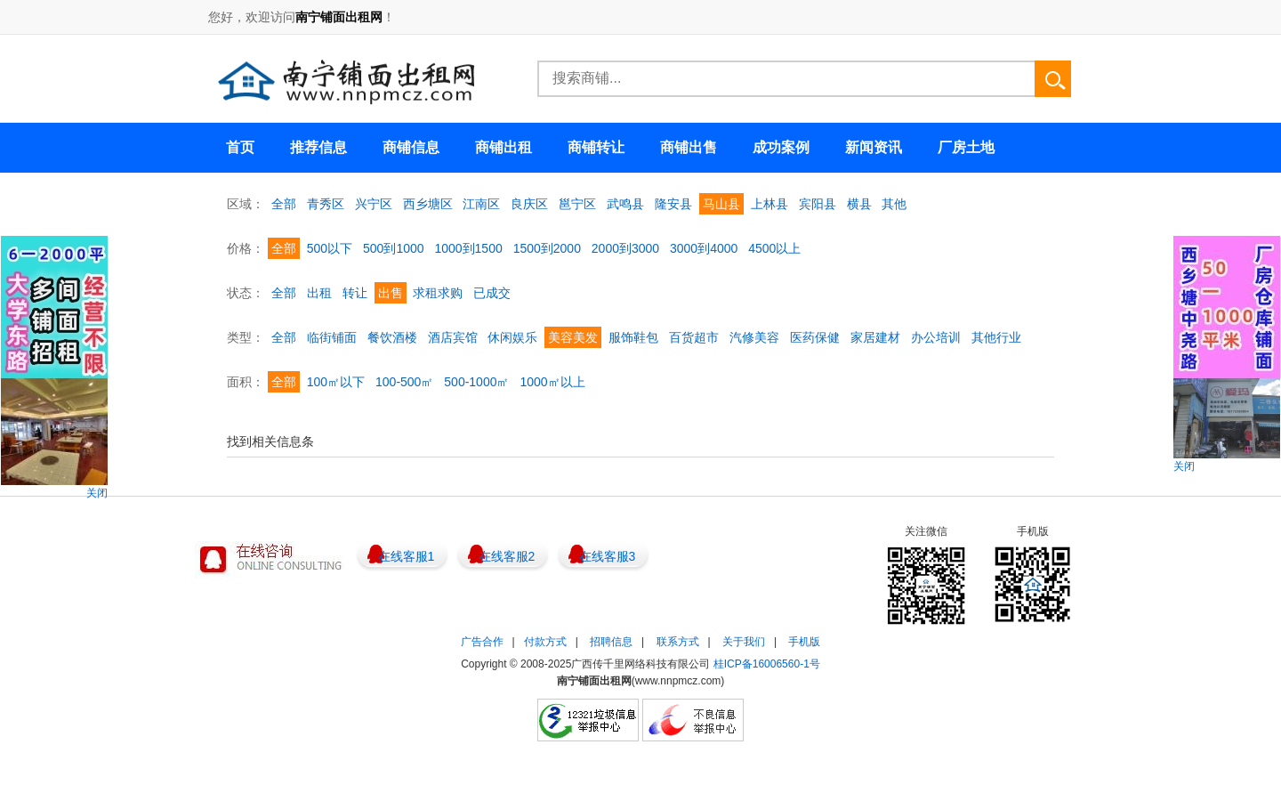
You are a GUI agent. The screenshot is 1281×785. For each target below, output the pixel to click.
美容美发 (573, 337)
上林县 (769, 204)
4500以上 (774, 248)
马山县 (721, 204)
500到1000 (393, 248)
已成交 (492, 293)
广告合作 (482, 641)
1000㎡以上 (552, 382)
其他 (894, 204)
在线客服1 (406, 556)
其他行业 (996, 337)
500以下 (329, 248)
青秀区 (325, 204)
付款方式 (545, 641)
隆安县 (673, 204)
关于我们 (743, 641)
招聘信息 (611, 641)
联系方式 (678, 641)
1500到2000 (547, 248)
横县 (859, 204)
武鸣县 (625, 204)
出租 (319, 293)
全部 (283, 204)
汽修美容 (754, 337)
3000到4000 (703, 248)
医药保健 (815, 337)
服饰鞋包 (633, 337)
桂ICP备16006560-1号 (766, 664)
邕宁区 (577, 204)
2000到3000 (625, 248)
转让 (354, 293)
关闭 (97, 493)
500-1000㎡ (476, 382)
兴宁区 (373, 204)
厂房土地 (966, 147)
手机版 (804, 641)
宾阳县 (817, 204)
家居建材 (875, 337)
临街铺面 (332, 337)
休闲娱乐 (512, 337)
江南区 (481, 204)
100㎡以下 (336, 382)
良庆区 (529, 204)
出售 (390, 293)
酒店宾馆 (453, 337)
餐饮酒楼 (392, 337)
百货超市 (694, 337)
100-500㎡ (404, 382)
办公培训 (936, 337)
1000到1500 (468, 248)
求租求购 (438, 293)
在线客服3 (607, 556)
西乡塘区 (428, 204)
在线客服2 (507, 556)
